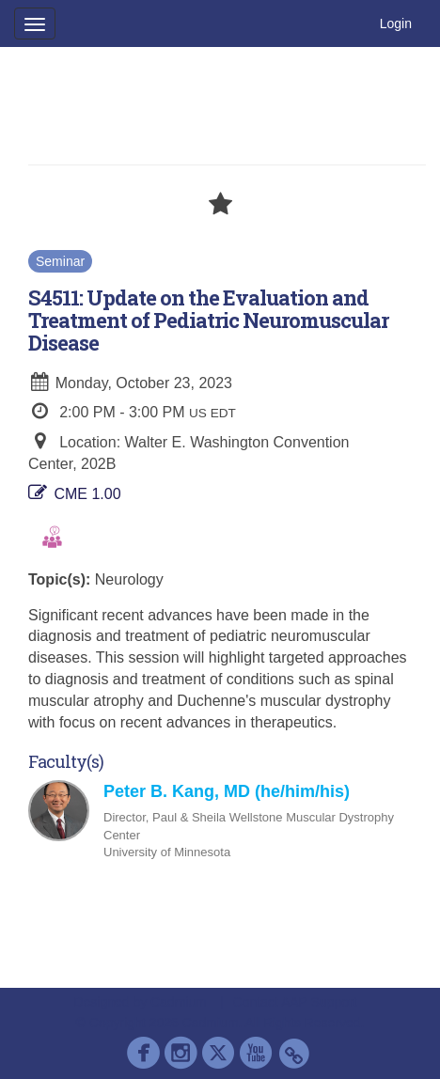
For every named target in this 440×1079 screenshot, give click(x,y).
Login (396, 23)
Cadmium (178, 1001)
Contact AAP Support (295, 1001)
